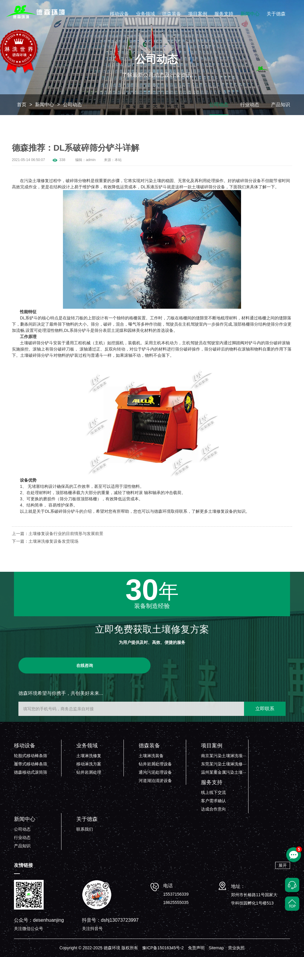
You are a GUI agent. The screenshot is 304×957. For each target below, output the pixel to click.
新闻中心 (249, 13)
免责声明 (196, 947)
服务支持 (223, 13)
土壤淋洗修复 (88, 755)
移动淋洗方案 (88, 764)
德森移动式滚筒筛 (30, 772)
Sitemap (216, 947)
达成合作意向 (213, 809)
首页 (21, 104)
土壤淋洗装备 (151, 755)
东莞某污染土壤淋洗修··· (223, 764)
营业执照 (236, 947)
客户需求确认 (213, 800)
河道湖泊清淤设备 (155, 780)
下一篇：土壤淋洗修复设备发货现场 (45, 541)
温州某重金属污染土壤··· (223, 772)
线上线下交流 (213, 792)
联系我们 (84, 829)
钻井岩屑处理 (88, 772)
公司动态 (72, 104)
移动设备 (119, 13)
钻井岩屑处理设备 (155, 764)
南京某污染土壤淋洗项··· (223, 755)
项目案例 (197, 13)
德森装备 (171, 13)
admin (91, 160)
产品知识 (280, 104)
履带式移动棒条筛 (30, 764)
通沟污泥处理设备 (155, 772)
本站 (118, 160)
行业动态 (249, 104)
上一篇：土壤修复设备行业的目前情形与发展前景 (57, 533)
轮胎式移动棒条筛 (30, 755)
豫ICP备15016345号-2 (163, 947)
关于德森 (276, 13)
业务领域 (145, 13)
